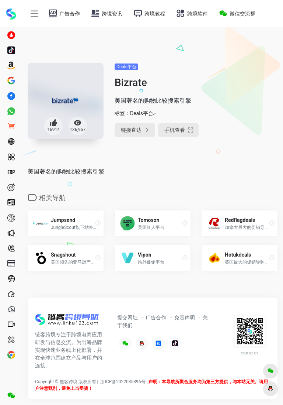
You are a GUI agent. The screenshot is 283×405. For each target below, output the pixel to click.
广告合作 (156, 317)
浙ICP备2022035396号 (122, 381)
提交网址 (127, 317)
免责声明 (184, 317)
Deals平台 (126, 66)
